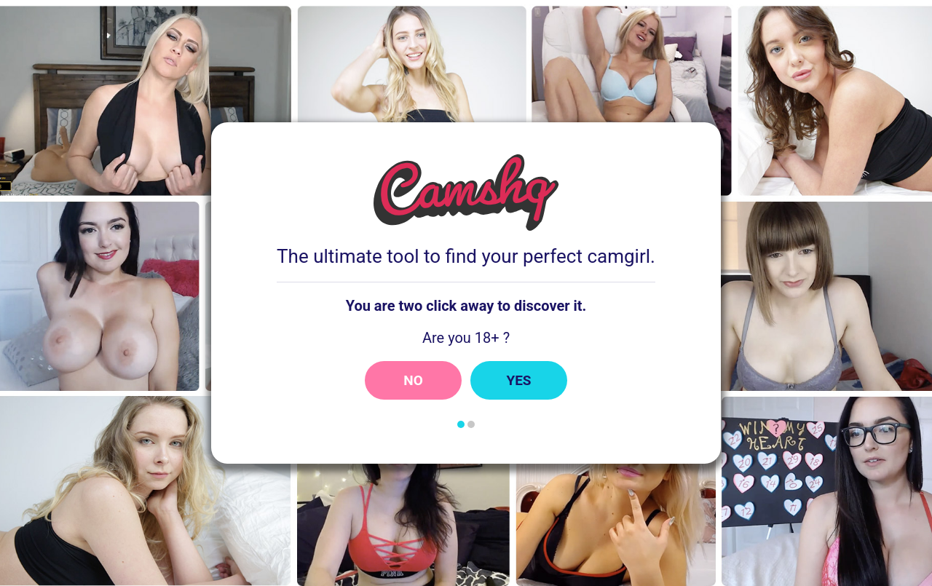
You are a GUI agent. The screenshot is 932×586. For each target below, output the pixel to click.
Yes (518, 380)
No (413, 380)
